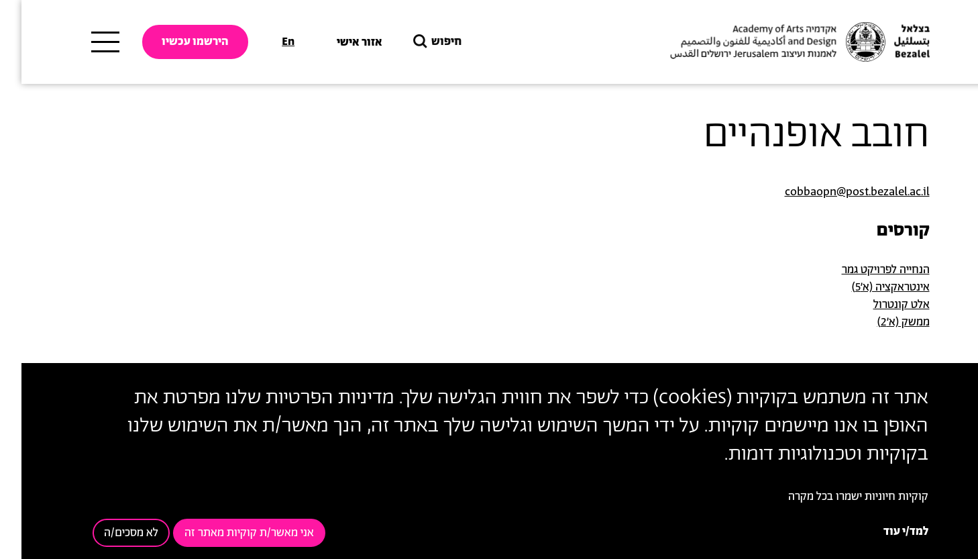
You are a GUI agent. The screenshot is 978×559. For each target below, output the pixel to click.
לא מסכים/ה (110, 533)
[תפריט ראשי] (84, 42)
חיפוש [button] (414, 42)
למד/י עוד (884, 531)
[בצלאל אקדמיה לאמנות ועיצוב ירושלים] (776, 42)
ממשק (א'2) (882, 322)
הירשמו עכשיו (173, 42)
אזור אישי (338, 42)
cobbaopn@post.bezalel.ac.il (835, 192)
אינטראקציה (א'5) (869, 287)
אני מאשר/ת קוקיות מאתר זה (227, 533)
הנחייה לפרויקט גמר (864, 270)
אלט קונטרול (880, 305)
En (266, 42)
